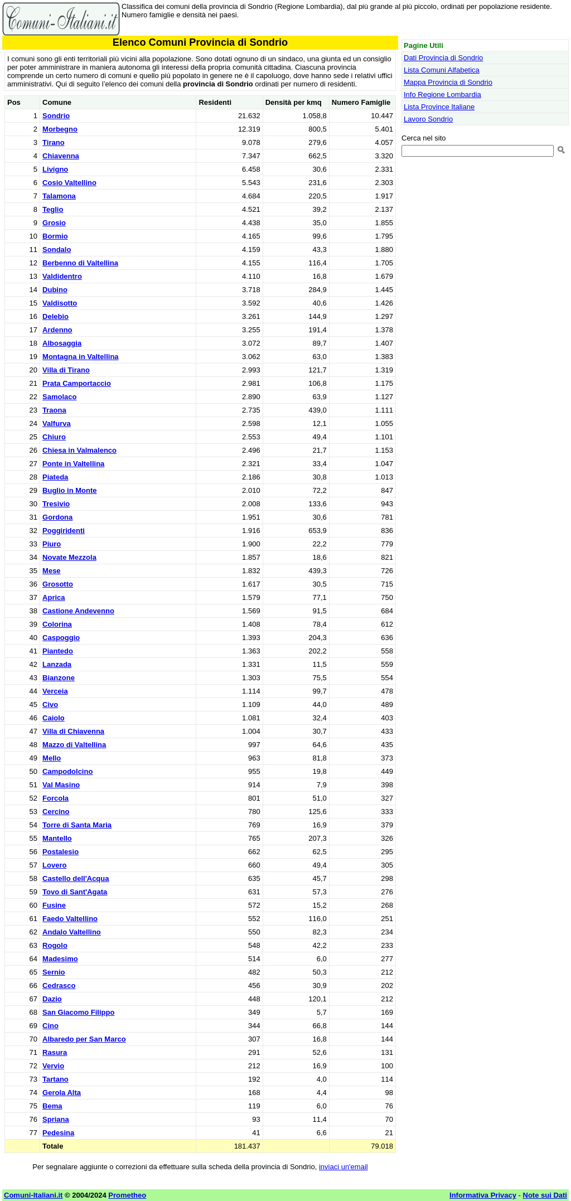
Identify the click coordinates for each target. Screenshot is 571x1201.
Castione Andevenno (78, 611)
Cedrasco (58, 985)
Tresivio (56, 504)
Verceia (55, 691)
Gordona (57, 517)
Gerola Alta (61, 1092)
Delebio (55, 316)
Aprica (53, 597)
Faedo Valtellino (70, 918)
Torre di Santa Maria (77, 825)
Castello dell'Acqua (75, 878)
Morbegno (60, 129)
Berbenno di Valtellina (80, 263)
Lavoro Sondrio (428, 119)
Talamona (59, 196)
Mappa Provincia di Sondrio (448, 82)
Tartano (55, 1079)
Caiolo (53, 718)
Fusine (54, 905)
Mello (51, 758)
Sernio (53, 972)
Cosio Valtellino (69, 182)
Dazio (52, 999)
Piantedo (57, 651)
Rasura (54, 1052)
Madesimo (60, 959)
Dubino (54, 289)
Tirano (53, 142)
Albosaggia (61, 343)
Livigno (55, 169)
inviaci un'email (343, 1167)
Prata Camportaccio (76, 383)
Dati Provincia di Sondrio (443, 58)
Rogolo (54, 945)
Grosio (54, 223)
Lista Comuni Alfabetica (442, 70)
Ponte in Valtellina (73, 463)
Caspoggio (61, 637)
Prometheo (127, 1195)
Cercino (55, 811)
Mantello (57, 838)
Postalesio (60, 852)
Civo (50, 704)
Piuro (51, 544)
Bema (52, 1106)
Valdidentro (62, 276)
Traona (54, 410)
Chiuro (54, 437)
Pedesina (58, 1133)
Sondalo (56, 249)
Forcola (55, 798)
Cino (50, 1025)
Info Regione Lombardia (442, 94)
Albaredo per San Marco (84, 1039)
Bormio (55, 236)
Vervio (53, 1066)
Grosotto (57, 584)
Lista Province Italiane (439, 107)
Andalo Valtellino (71, 932)
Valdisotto (59, 303)
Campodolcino (67, 771)
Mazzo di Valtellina (74, 744)
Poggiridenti (63, 530)
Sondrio (56, 116)
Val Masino (61, 785)
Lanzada (56, 664)
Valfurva (56, 423)
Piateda (55, 477)
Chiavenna (60, 156)
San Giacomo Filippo (78, 1012)
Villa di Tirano (66, 370)
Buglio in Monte (69, 490)
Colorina (57, 624)
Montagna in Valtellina (80, 356)
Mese (51, 570)
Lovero (54, 865)
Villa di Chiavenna (73, 731)
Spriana (55, 1119)
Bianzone (58, 678)
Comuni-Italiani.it (33, 1195)
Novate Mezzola (69, 557)
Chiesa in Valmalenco (79, 450)
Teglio (52, 209)
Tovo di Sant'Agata (74, 892)
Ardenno (57, 330)
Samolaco (59, 397)
